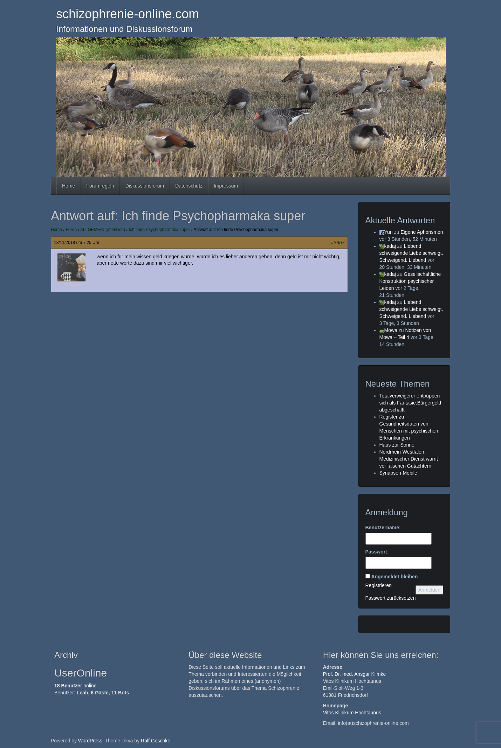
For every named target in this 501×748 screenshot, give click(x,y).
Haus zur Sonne (396, 445)
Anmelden (429, 590)
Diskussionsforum (144, 186)
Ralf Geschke (155, 740)
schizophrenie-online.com (127, 14)
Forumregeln (100, 186)
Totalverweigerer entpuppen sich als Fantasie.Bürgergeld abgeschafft (410, 403)
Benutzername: (383, 527)
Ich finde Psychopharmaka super (159, 229)
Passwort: (377, 552)
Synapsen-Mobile (398, 473)
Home (68, 186)
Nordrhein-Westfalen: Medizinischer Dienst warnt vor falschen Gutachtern (408, 459)
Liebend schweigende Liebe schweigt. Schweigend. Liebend (411, 253)
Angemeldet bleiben (394, 576)
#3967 (338, 242)
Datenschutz (189, 186)
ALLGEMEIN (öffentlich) (102, 229)
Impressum (226, 186)
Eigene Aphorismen (421, 232)
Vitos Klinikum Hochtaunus (352, 712)
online (75, 685)
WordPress (90, 740)
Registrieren (378, 585)
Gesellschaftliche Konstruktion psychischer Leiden (410, 281)
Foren (71, 229)
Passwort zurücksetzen (390, 598)
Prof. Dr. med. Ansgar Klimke (354, 674)
